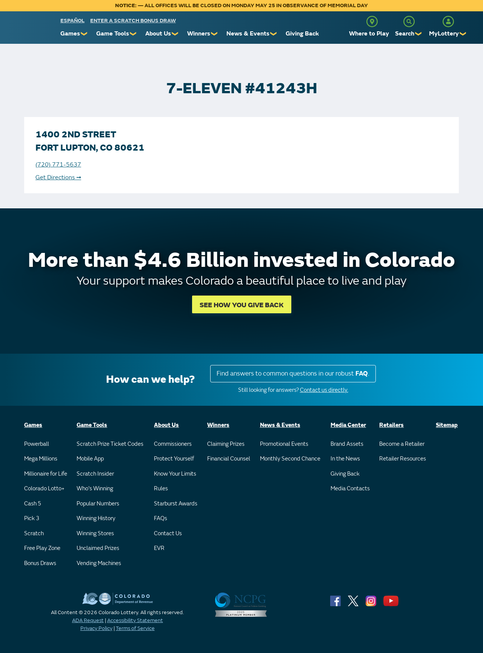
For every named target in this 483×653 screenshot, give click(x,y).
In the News (345, 458)
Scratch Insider (95, 473)
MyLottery (444, 33)
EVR (159, 548)
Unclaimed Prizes (98, 548)
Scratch (34, 533)
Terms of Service (135, 628)
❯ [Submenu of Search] (418, 33)
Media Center (348, 425)
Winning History (96, 518)
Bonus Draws (40, 563)
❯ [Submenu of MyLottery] (463, 33)
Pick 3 (31, 518)
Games (70, 33)
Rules (161, 488)
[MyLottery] (448, 21)
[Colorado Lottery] (31, 30)
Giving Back (302, 33)
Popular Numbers (98, 503)
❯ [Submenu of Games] (84, 33)
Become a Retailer (402, 444)
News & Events (247, 33)
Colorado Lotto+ (44, 488)
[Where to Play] (372, 21)
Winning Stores (95, 533)
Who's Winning (95, 488)
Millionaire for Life (45, 473)
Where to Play (369, 33)
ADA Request (88, 620)
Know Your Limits (175, 473)
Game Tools (112, 33)
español (72, 20)
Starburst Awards (175, 503)
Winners (198, 33)
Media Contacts (350, 488)
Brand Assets (347, 444)
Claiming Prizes (226, 444)
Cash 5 (32, 503)
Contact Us (168, 533)
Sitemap (447, 425)
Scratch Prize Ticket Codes (110, 444)
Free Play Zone (42, 548)
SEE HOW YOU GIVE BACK (242, 305)
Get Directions (58, 177)
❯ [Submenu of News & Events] (274, 33)
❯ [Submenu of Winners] (214, 33)
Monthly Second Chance (290, 458)
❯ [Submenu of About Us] (175, 33)
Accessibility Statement (135, 620)
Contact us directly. (324, 390)
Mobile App (90, 458)
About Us (158, 33)
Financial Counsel (228, 458)
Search (404, 33)
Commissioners (173, 444)
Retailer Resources (402, 458)
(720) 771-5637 (58, 164)
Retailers (391, 425)
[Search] (409, 21)
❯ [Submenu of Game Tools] (133, 33)
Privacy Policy (96, 628)
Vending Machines (99, 563)
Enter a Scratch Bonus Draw (133, 20)
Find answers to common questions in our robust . (293, 373)
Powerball (36, 444)
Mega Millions (40, 458)
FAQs (160, 518)
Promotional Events (284, 444)
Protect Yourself (174, 458)
